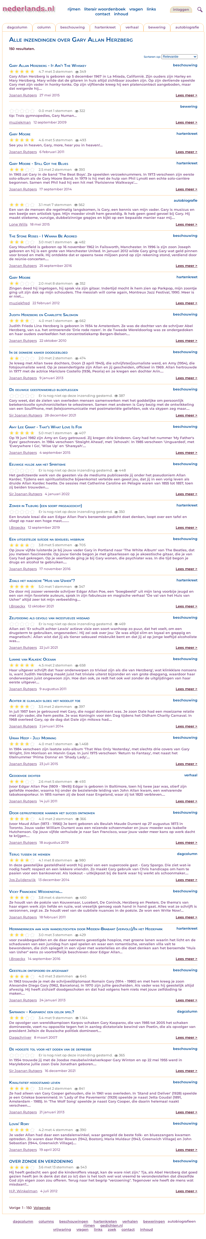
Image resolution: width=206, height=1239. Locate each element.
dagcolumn (17, 27)
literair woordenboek (105, 9)
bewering (156, 27)
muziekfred (19, 303)
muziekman (20, 122)
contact (102, 14)
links (151, 9)
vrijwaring (62, 1229)
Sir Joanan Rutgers (25, 415)
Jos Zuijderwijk (22, 880)
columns (46, 1221)
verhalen (130, 1221)
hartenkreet (105, 27)
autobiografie (187, 27)
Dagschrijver (20, 1037)
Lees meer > (186, 95)
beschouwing (72, 27)
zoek (112, 1229)
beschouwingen (73, 1221)
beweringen (154, 1221)
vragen (136, 9)
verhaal (132, 27)
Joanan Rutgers (23, 95)
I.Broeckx (17, 528)
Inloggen (181, 10)
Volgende (42, 1208)
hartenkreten (105, 1221)
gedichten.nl (111, 1225)
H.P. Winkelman (23, 1191)
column (44, 27)
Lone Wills (18, 224)
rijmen (74, 9)
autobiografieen (182, 1221)
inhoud (121, 14)
